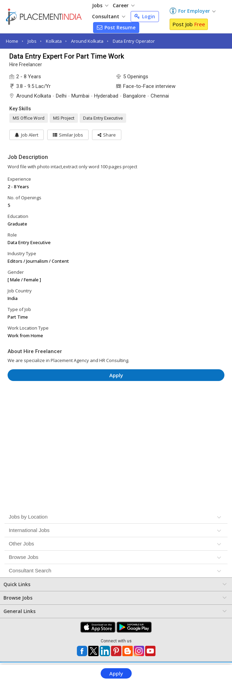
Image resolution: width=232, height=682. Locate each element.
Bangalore (134, 96)
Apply (116, 673)
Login (144, 16)
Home (12, 41)
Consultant (108, 16)
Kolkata (54, 41)
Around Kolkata (87, 41)
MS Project (63, 118)
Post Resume (116, 27)
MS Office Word (28, 118)
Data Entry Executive (103, 118)
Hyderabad (106, 96)
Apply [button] (116, 375)
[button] (106, 135)
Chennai (160, 96)
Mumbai (80, 96)
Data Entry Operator (134, 41)
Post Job (188, 24)
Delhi (61, 96)
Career (123, 5)
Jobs (100, 5)
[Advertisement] (116, 406)
